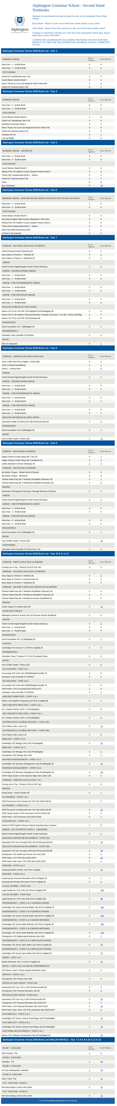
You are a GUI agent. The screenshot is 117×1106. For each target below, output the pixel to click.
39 (102, 186)
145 (102, 933)
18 (102, 842)
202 (102, 907)
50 (102, 1070)
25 (102, 772)
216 (102, 916)
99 (102, 851)
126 (102, 890)
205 (102, 924)
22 (102, 439)
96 (102, 899)
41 (102, 1018)
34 (102, 764)
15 (102, 743)
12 (102, 810)
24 (102, 870)
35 (102, 945)
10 (102, 858)
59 (102, 1062)
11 (102, 1079)
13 (102, 607)
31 (102, 962)
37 (102, 953)
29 (102, 1027)
